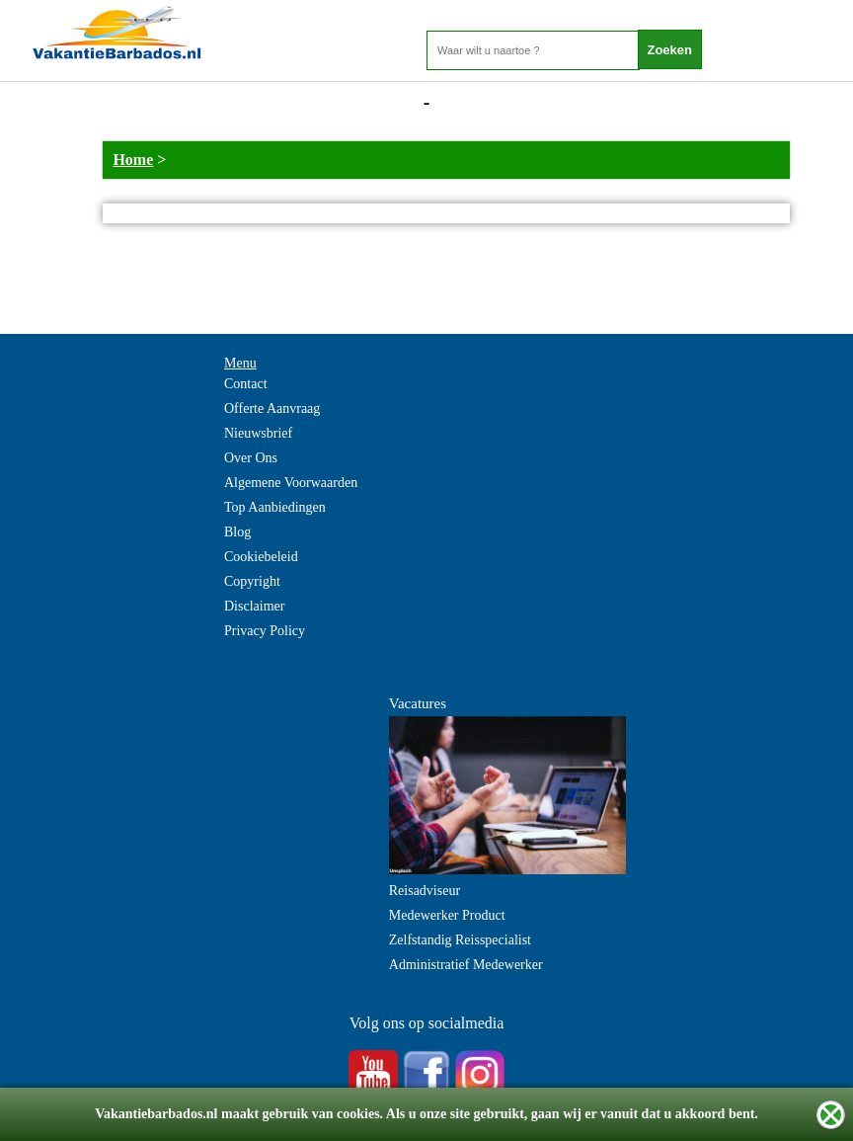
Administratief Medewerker (466, 964)
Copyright (252, 581)
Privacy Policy (264, 630)
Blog (237, 532)
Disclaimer (254, 606)
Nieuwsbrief (258, 433)
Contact (246, 383)
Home (133, 159)
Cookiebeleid (261, 556)
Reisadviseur (424, 890)
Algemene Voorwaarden (290, 482)
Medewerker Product (447, 915)
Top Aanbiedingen (275, 507)
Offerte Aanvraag (272, 408)
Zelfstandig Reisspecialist (460, 940)
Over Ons (250, 457)
